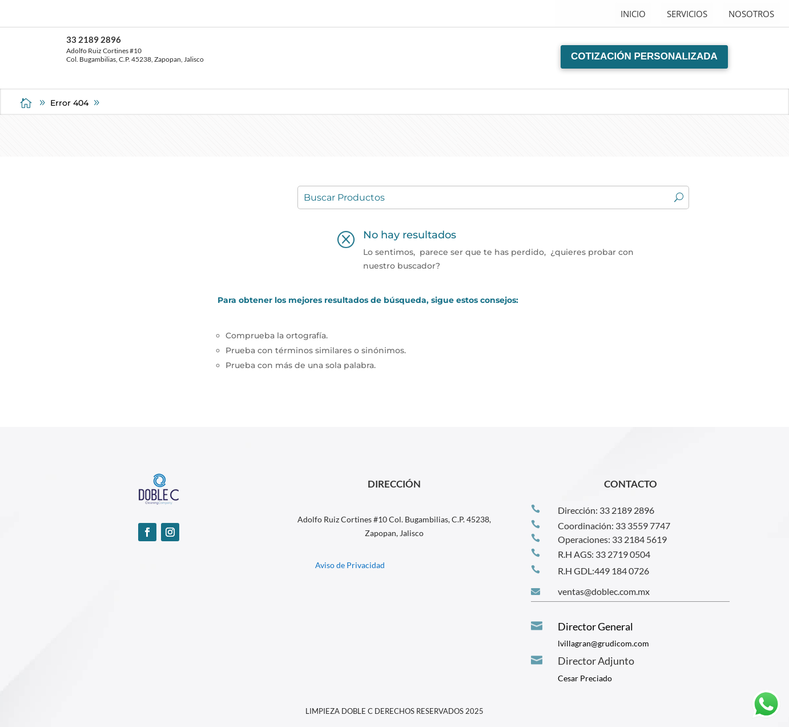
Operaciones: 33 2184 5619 (612, 539)
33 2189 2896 (93, 39)
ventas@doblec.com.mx (604, 591)
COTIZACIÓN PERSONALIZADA (644, 56)
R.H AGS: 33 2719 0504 (604, 554)
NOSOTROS (751, 13)
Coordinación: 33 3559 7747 (614, 525)
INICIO (633, 13)
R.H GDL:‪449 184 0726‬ (603, 570)
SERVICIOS (687, 13)
